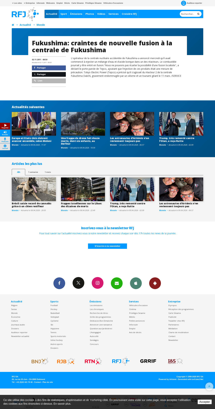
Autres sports (56, 344)
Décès (67, 3)
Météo (132, 317)
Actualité (51, 13)
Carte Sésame (78, 3)
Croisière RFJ (129, 13)
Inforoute (41, 3)
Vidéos (101, 13)
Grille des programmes (100, 317)
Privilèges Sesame (137, 313)
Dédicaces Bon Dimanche (101, 321)
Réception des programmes (181, 309)
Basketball (55, 313)
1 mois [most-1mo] (48, 172)
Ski (52, 325)
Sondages (94, 340)
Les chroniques (97, 309)
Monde (41, 24)
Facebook (59, 283)
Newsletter (173, 340)
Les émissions (96, 305)
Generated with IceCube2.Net (190, 379)
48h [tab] (18, 172)
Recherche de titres (99, 313)
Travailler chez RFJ (176, 321)
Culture (14, 321)
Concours (94, 344)
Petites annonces (137, 321)
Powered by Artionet (167, 379)
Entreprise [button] (29, 3)
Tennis (53, 332)
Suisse (14, 309)
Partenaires (173, 325)
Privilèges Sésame (93, 3)
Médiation (173, 328)
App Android (155, 283)
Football (54, 305)
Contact (171, 336)
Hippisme (55, 328)
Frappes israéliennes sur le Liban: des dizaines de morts (81, 205)
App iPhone (136, 283)
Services (114, 13)
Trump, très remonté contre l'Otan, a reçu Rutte (177, 140)
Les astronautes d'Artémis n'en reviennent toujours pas (129, 140)
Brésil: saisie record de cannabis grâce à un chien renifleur (31, 205)
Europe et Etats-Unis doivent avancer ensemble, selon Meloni (31, 140)
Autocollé (94, 336)
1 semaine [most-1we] (33, 172)
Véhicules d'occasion (138, 305)
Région (14, 305)
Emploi (59, 3)
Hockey (54, 309)
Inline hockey (56, 340)
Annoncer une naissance (101, 325)
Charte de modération (178, 332)
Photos (89, 13)
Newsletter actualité (20, 336)
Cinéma (132, 309)
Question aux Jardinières (101, 328)
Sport (63, 13)
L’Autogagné (95, 332)
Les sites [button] (17, 3)
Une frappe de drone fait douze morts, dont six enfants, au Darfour (80, 141)
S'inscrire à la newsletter (107, 246)
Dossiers (15, 328)
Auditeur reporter (19, 332)
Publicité (172, 317)
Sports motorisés (58, 336)
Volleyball (55, 317)
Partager (40, 67)
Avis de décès (135, 332)
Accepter (204, 401)
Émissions (76, 13)
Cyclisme (54, 321)
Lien (38, 80)
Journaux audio (18, 325)
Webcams (50, 3)
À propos (172, 305)
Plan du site (47, 382)
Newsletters (117, 283)
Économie (15, 317)
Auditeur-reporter (191, 3)
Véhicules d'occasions (113, 3)
